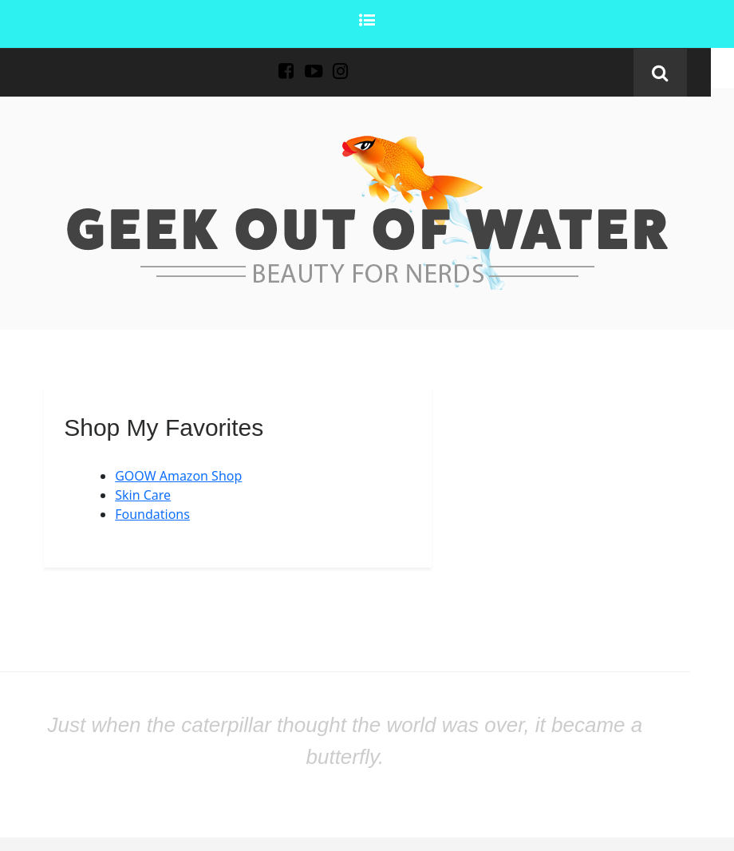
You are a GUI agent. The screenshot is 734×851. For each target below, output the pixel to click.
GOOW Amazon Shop (178, 476)
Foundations (152, 514)
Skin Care (143, 495)
